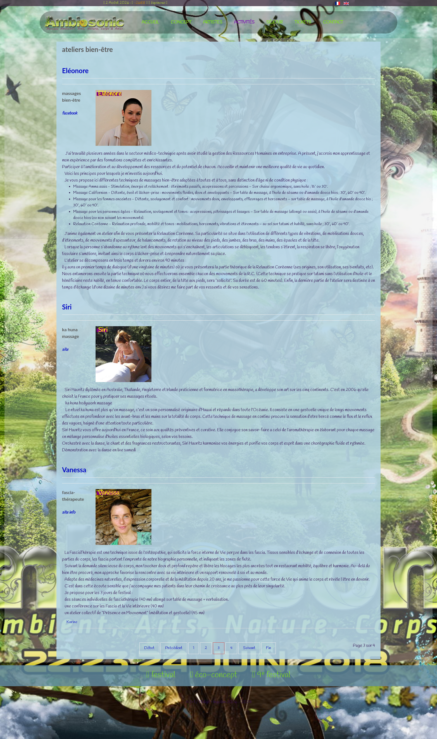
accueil (150, 22)
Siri (67, 307)
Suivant (249, 648)
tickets (302, 22)
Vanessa (74, 470)
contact (333, 22)
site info (68, 512)
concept (181, 22)
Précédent (173, 648)
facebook (69, 113)
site (65, 349)
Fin (268, 648)
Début (149, 648)
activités (244, 22)
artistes (212, 22)
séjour (274, 22)
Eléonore (75, 70)
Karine (71, 622)
